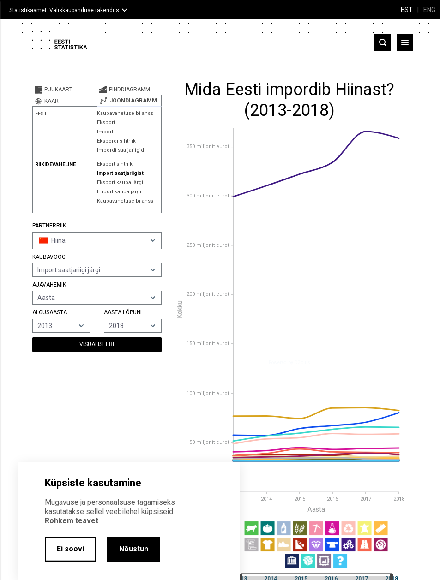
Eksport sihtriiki (115, 164)
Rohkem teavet (71, 520)
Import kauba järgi (119, 192)
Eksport (106, 123)
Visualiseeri (96, 344)
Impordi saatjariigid (120, 150)
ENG (429, 9)
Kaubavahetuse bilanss (125, 113)
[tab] (64, 89)
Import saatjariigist (120, 173)
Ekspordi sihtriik (116, 141)
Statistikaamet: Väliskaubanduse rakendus (64, 10)
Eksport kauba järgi (120, 182)
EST (407, 9)
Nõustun (133, 548)
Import (105, 132)
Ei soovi (70, 548)
